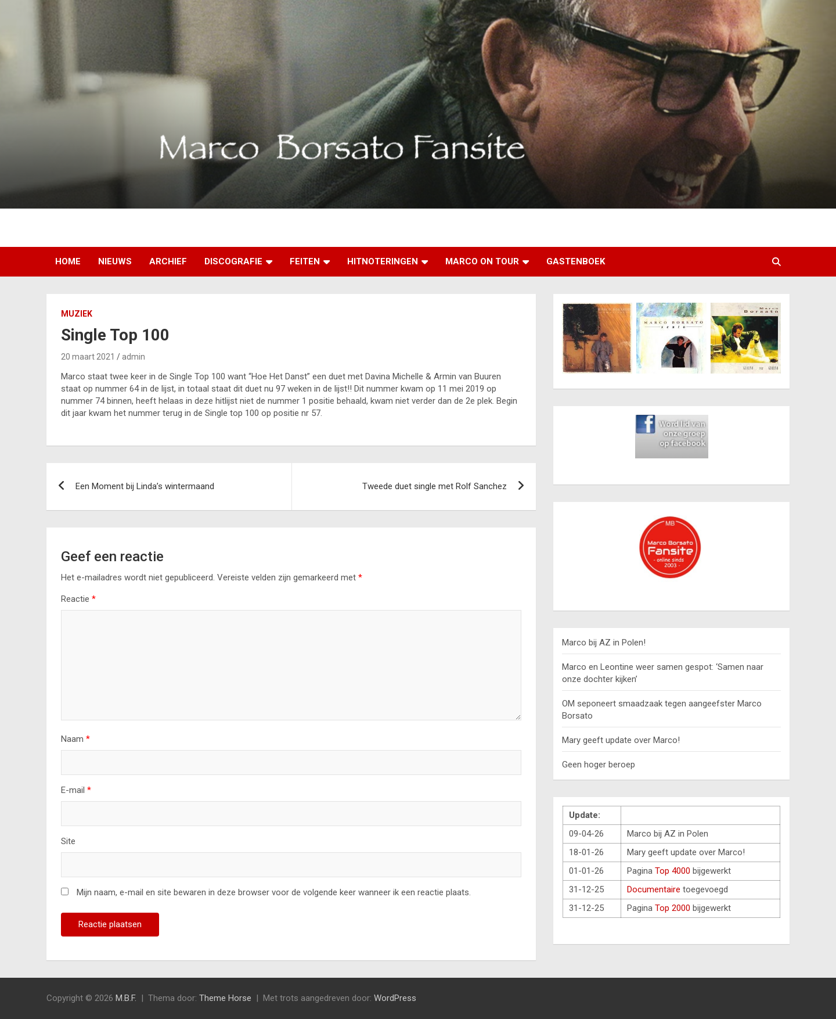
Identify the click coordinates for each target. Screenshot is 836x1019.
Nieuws (115, 261)
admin (133, 356)
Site (68, 841)
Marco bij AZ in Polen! (604, 642)
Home (68, 261)
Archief (168, 261)
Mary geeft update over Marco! (621, 740)
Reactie (78, 599)
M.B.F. (126, 998)
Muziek (76, 313)
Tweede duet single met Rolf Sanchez (434, 486)
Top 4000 (672, 871)
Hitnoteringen (382, 261)
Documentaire (653, 889)
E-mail (76, 790)
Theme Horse (225, 998)
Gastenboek (575, 261)
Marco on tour (482, 261)
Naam (75, 739)
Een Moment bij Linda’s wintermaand (144, 486)
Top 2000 (672, 908)
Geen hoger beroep (598, 764)
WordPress (395, 998)
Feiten (305, 261)
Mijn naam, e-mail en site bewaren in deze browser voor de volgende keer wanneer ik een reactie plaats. (274, 892)
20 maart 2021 (88, 356)
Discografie (233, 261)
